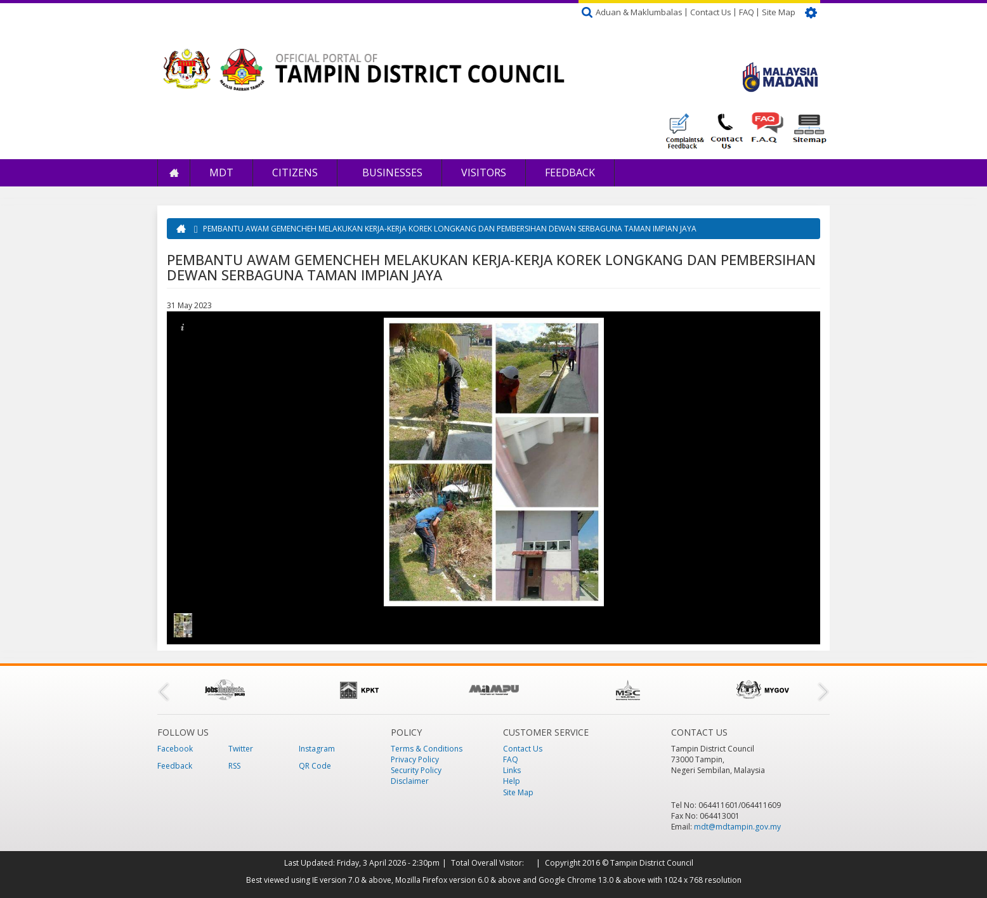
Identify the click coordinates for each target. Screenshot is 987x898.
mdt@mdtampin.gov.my (737, 826)
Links (512, 770)
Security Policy (416, 770)
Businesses (391, 172)
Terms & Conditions (426, 748)
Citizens (295, 172)
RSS (234, 765)
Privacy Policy (415, 759)
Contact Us (710, 12)
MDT (221, 172)
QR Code (315, 765)
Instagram (317, 748)
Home (173, 172)
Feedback (570, 172)
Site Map (778, 12)
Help (511, 781)
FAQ (746, 12)
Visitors (483, 172)
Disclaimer (410, 781)
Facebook (175, 748)
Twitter (240, 748)
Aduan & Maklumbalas (639, 12)
